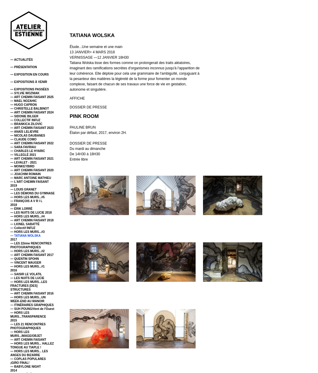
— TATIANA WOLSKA (25, 235)
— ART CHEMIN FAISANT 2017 (32, 255)
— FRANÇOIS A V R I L (26, 201)
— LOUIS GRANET (23, 189)
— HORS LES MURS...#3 (27, 231)
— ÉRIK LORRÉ (21, 208)
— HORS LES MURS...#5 (27, 197)
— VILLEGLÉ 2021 (23, 154)
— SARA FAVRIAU (23, 147)
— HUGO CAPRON (23, 104)
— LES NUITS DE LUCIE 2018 (31, 212)
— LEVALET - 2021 (23, 162)
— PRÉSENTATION (23, 67)
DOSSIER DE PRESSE (88, 107)
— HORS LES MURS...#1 (27, 266)
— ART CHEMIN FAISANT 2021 (32, 158)
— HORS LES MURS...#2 (27, 251)
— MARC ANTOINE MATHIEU (30, 178)
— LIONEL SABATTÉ (25, 224)
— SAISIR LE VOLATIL (26, 274)
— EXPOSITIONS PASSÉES (29, 89)
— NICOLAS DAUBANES (27, 135)
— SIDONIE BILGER (24, 116)
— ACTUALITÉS (21, 59)
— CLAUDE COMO (23, 139)
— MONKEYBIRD (22, 166)
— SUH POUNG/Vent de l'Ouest (32, 308)
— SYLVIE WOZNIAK (24, 93)
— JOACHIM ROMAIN (25, 174)
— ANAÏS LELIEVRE (24, 131)
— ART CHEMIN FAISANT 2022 (32, 143)
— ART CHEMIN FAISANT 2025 (32, 97)
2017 (13, 239)
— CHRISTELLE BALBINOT (29, 108)
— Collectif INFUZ (22, 228)
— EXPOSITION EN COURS (29, 74)
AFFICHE (77, 98)
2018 (13, 204)
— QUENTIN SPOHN (24, 258)
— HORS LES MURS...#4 (27, 216)
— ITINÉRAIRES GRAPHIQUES (32, 305)
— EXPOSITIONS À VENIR (28, 82)
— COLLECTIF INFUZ (25, 120)
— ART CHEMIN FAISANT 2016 (32, 293)
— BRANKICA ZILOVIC (26, 124)
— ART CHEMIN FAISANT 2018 (32, 220)
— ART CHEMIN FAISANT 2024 (32, 112)
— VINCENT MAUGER (25, 262)
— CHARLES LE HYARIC (27, 151)
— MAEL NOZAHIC (23, 101)
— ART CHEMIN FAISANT (28, 339)
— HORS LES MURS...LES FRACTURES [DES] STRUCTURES (28, 285)
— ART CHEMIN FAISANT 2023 (32, 127)
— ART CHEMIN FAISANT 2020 (32, 170)
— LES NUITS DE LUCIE (27, 278)
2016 (13, 270)
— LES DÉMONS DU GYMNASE (32, 193)
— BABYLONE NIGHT (25, 366)
